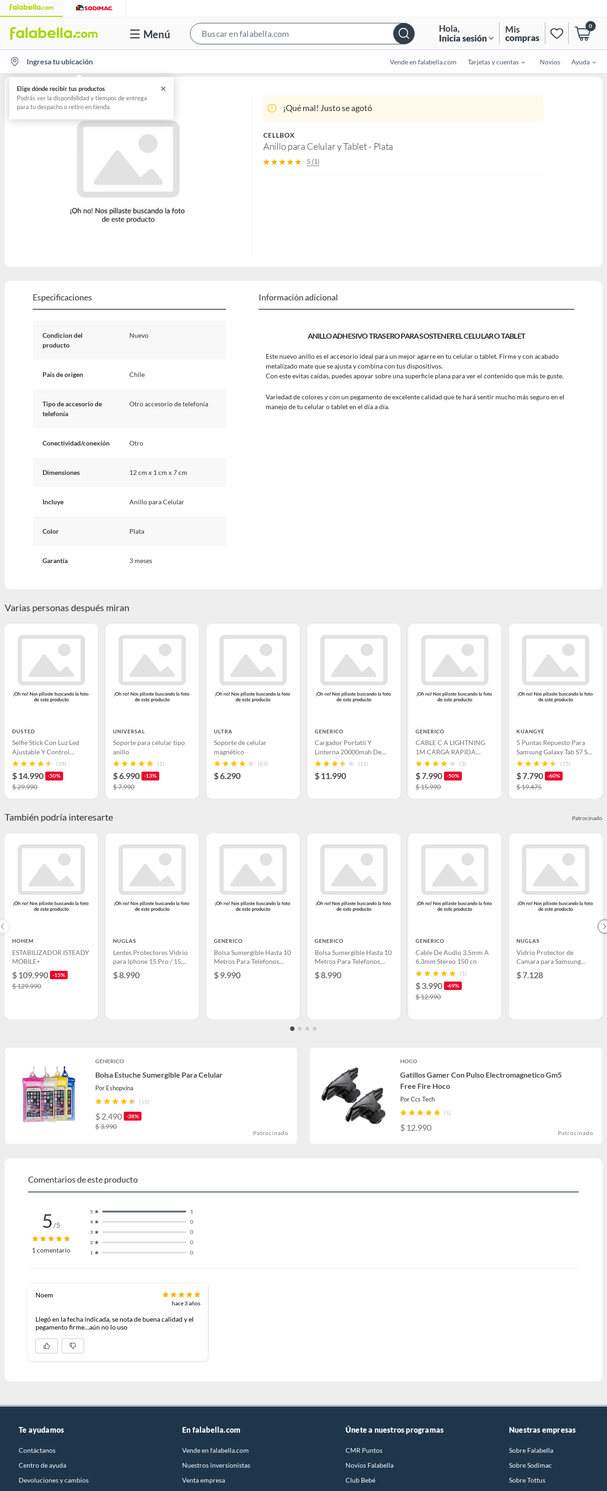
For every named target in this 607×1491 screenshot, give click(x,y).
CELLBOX (279, 135)
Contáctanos (37, 1450)
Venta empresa (203, 1480)
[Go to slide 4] (315, 1029)
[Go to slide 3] (307, 1029)
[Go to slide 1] (292, 1028)
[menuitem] (491, 61)
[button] (302, 33)
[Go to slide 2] (300, 1029)
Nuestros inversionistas (216, 1465)
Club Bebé (360, 1480)
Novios (550, 62)
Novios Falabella (370, 1465)
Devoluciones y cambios (54, 1480)
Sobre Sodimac (530, 1465)
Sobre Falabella (531, 1450)
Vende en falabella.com (423, 62)
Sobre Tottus (527, 1480)
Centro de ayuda (42, 1465)
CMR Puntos (364, 1450)
